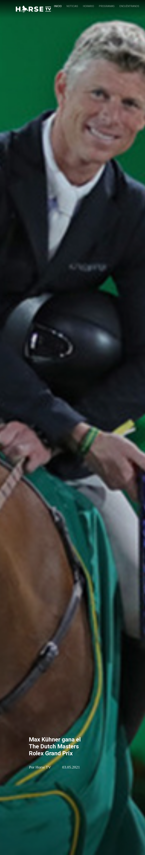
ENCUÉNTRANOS (129, 6)
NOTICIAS (72, 6)
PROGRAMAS (107, 6)
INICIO (58, 6)
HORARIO (88, 6)
